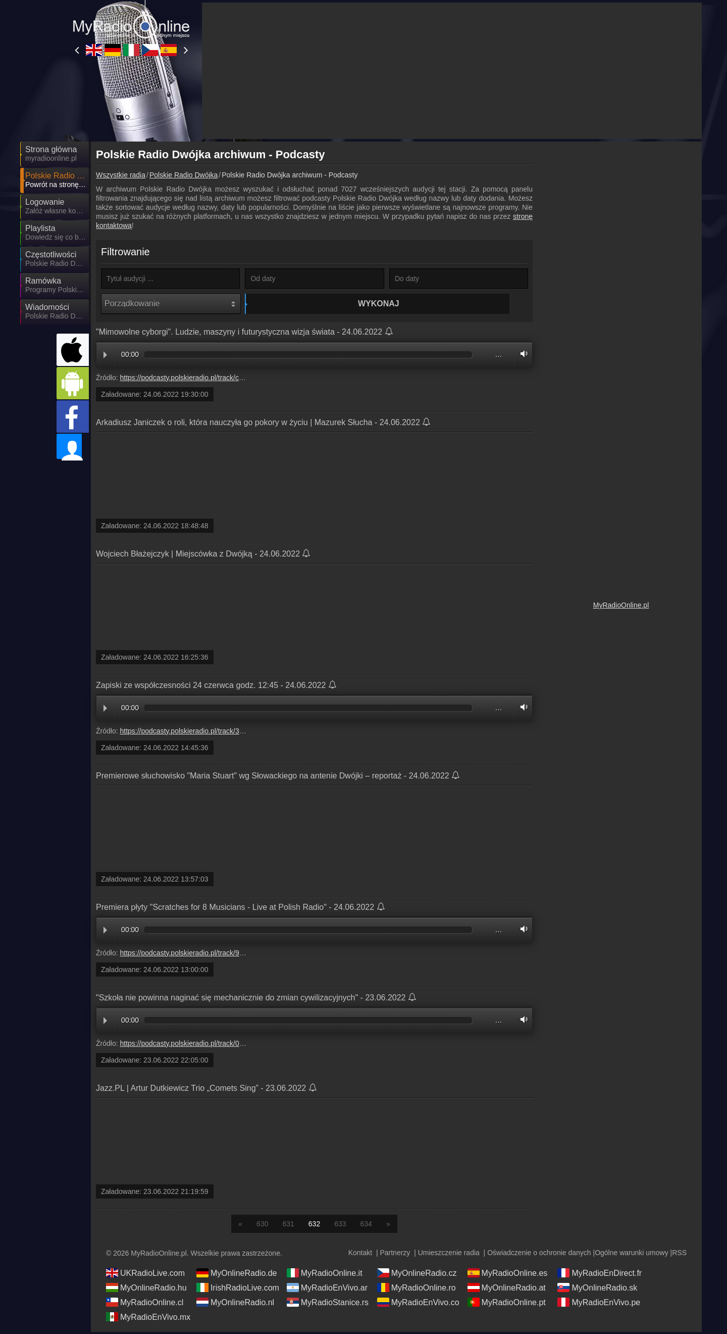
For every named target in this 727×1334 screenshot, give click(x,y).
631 (288, 1226)
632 (314, 1226)
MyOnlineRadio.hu (146, 1289)
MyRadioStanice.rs (328, 1304)
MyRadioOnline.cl (144, 1304)
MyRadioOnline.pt (507, 1304)
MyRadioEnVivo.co (418, 1304)
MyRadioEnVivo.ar (327, 1289)
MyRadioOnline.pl (621, 605)
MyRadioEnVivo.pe (598, 1304)
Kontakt (360, 1255)
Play (105, 357)
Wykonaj (316, 303)
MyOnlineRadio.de (236, 1274)
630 (262, 1226)
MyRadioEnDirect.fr (599, 1274)
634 (366, 1226)
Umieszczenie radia (449, 1255)
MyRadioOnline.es (508, 1274)
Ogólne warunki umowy (631, 1255)
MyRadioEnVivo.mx (148, 1318)
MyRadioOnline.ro (416, 1289)
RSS (679, 1255)
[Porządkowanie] (170, 303)
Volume (522, 356)
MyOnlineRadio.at (507, 1289)
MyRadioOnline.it (324, 1274)
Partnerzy (395, 1255)
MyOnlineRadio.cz (417, 1274)
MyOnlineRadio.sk (597, 1289)
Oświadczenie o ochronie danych (539, 1255)
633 (340, 1226)
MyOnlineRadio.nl (235, 1304)
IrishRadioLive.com (237, 1289)
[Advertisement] (621, 298)
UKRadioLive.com (145, 1274)
